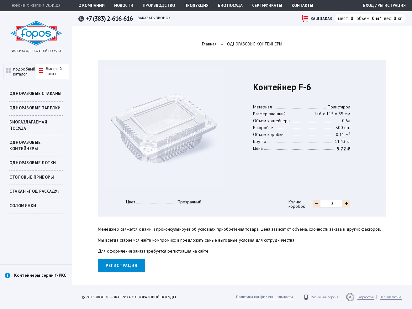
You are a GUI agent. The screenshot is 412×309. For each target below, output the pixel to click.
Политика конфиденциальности (264, 296)
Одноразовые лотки (32, 162)
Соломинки (22, 205)
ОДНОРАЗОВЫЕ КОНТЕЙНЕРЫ (25, 145)
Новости (123, 5)
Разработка (365, 297)
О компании (91, 5)
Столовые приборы (31, 177)
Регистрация (121, 265)
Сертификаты (267, 5)
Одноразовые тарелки (35, 108)
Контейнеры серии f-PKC (40, 275)
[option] (36, 282)
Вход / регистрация (384, 5)
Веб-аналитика (391, 297)
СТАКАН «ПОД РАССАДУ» (34, 191)
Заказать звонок (154, 17)
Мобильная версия (324, 297)
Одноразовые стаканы (35, 93)
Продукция (196, 5)
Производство (159, 5)
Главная (209, 44)
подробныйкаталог (20, 71)
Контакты (302, 5)
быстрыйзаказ (50, 71)
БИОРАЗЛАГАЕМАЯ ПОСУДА (28, 125)
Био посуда (230, 5)
